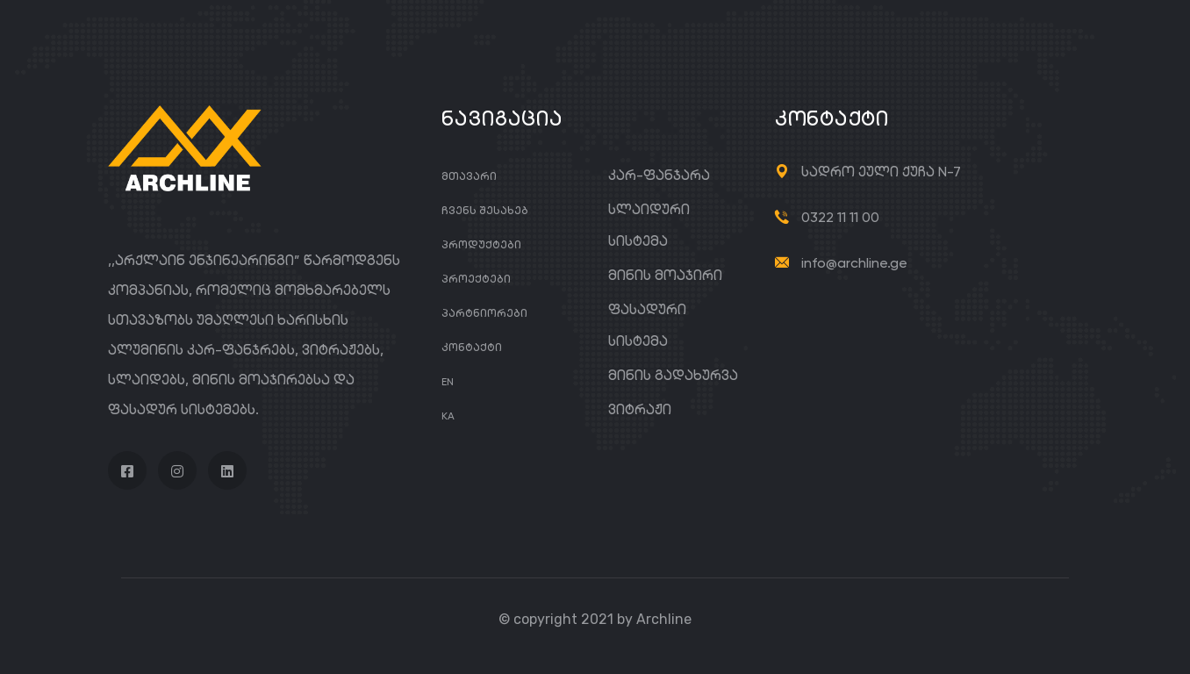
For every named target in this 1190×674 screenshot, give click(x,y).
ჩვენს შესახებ (484, 210)
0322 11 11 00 (840, 217)
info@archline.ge (854, 263)
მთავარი (469, 176)
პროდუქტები (481, 244)
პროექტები (476, 278)
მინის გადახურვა (673, 375)
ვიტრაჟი (639, 409)
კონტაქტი (471, 347)
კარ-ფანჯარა (659, 175)
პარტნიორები (484, 312)
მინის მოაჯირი (665, 275)
